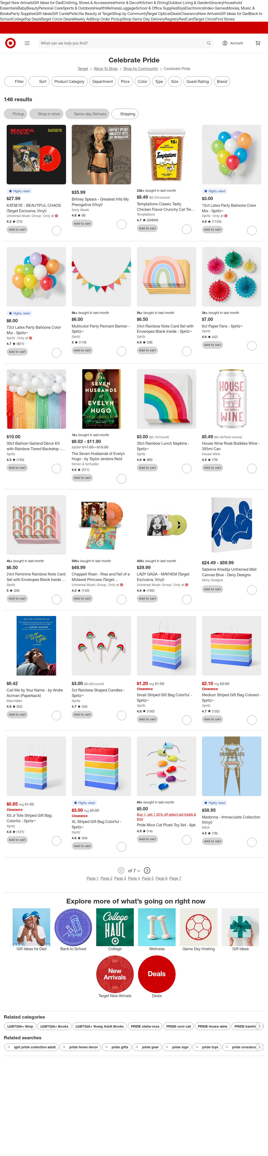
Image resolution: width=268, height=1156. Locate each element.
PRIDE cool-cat (178, 1026)
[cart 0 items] (258, 43)
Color (142, 81)
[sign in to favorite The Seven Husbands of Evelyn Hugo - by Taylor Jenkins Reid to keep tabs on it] (121, 479)
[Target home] (10, 43)
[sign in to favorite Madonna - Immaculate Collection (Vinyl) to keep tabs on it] (252, 842)
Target (83, 68)
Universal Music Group (24, 216)
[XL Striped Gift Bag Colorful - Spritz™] (101, 824)
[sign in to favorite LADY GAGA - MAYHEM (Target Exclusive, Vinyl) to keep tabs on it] (186, 599)
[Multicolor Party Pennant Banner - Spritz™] (101, 328)
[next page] (147, 870)
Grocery (216, 2)
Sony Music (80, 210)
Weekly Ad (82, 19)
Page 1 (93, 878)
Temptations (146, 214)
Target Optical (159, 13)
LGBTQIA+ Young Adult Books (100, 1026)
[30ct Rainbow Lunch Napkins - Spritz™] (166, 446)
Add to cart (17, 229)
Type (159, 81)
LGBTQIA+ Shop (20, 1026)
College (18, 19)
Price (125, 81)
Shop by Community (130, 13)
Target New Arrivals (16, 2)
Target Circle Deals (57, 19)
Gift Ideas (43, 13)
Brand (222, 81)
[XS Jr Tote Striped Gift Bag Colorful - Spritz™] (36, 818)
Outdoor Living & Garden (189, 2)
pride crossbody (241, 1047)
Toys (181, 8)
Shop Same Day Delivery (144, 19)
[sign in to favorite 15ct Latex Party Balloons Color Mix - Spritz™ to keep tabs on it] (252, 230)
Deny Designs (212, 580)
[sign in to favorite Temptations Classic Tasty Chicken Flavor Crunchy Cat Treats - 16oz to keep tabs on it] (186, 229)
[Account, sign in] (234, 43)
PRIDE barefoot (246, 1026)
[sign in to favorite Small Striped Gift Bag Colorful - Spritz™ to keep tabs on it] (186, 720)
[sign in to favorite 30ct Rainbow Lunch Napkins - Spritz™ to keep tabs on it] (186, 468)
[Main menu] (27, 43)
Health (99, 8)
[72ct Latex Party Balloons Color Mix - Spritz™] (36, 330)
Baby (22, 8)
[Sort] (39, 81)
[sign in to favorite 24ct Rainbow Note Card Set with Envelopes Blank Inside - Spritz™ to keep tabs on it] (186, 351)
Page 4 (134, 878)
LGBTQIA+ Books (54, 1026)
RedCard (186, 19)
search (209, 43)
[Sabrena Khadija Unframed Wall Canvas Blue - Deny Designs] (231, 572)
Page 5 (148, 878)
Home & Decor (127, 2)
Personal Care (50, 8)
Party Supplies (23, 13)
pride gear (146, 1047)
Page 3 (120, 878)
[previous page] (121, 870)
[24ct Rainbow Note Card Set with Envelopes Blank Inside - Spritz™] (166, 328)
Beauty (32, 8)
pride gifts (116, 1047)
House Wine (211, 454)
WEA (205, 827)
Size (174, 81)
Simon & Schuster (85, 464)
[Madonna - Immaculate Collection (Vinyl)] (231, 819)
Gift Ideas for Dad (47, 2)
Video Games (215, 8)
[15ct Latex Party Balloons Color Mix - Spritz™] (231, 208)
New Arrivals (209, 13)
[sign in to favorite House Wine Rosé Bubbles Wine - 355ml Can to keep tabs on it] (252, 468)
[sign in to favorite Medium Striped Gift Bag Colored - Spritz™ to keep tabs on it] (252, 720)
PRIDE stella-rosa (145, 1026)
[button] (19, 191)
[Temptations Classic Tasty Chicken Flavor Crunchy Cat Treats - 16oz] (166, 206)
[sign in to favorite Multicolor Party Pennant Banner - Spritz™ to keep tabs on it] (121, 351)
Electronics (194, 8)
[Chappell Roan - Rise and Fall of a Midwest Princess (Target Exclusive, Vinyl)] (101, 576)
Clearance (189, 13)
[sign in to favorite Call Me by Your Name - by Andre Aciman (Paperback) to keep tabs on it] (56, 715)
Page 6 (162, 878)
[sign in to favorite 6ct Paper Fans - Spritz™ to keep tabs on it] (252, 346)
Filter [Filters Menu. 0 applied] (15, 81)
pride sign (177, 1047)
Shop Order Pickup (107, 19)
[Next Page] (259, 1026)
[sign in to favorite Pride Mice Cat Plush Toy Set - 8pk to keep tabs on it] (186, 840)
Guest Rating (198, 81)
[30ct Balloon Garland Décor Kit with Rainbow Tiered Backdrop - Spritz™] (36, 446)
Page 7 (175, 878)
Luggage (128, 8)
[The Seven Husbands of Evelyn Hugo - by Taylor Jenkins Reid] (101, 456)
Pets (73, 13)
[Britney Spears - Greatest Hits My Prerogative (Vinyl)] (101, 202)
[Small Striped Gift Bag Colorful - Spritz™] (166, 697)
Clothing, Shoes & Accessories (88, 2)
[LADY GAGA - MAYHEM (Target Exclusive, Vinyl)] (166, 576)
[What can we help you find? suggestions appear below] (126, 43)
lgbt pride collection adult (31, 1047)
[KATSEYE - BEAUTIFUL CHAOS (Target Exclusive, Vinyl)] (36, 208)
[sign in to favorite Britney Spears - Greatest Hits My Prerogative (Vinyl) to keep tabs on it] (121, 224)
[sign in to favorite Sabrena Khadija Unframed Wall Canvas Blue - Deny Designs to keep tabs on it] (252, 590)
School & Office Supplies (156, 8)
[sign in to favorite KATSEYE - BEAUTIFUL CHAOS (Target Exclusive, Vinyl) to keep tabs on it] (56, 230)
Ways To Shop (106, 68)
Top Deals (33, 19)
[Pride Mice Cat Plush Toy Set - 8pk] (166, 825)
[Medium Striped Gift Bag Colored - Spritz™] (231, 697)
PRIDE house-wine (212, 1026)
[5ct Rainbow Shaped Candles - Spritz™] (101, 692)
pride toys (207, 1047)
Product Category (69, 81)
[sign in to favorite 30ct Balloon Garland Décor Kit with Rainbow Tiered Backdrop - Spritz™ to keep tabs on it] (56, 468)
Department (102, 81)
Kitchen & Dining (153, 2)
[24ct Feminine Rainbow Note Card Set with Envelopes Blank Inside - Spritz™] (36, 576)
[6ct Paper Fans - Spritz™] (231, 326)
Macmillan (14, 701)
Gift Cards (60, 13)
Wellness (113, 8)
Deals (175, 13)
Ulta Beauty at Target (95, 13)
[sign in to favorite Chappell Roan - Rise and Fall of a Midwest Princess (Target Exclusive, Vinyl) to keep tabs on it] (121, 599)
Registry (172, 19)
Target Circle (204, 19)
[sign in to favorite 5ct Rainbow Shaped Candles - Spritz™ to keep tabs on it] (121, 715)
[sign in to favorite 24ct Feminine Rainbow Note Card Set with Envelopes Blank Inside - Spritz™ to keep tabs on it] (56, 599)
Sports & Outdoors (78, 8)
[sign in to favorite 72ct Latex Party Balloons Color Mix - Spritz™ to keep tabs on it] (56, 353)
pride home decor (80, 1047)
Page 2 (106, 878)
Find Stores (225, 19)
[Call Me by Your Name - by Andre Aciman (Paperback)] (36, 692)
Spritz (206, 216)
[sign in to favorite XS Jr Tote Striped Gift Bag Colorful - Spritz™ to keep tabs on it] (56, 841)
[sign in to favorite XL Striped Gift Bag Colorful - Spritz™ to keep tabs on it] (121, 847)
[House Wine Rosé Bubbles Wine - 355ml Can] (231, 446)
